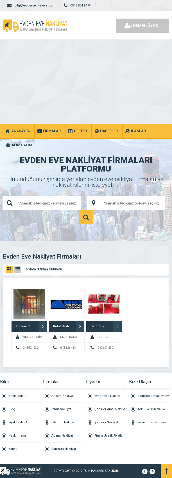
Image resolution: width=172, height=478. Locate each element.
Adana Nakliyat (62, 435)
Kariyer (13, 449)
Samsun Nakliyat (63, 449)
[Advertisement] (86, 81)
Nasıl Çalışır (17, 396)
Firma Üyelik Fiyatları (109, 435)
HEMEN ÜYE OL (143, 26)
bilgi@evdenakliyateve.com (153, 398)
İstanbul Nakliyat (63, 422)
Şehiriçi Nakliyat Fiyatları (106, 425)
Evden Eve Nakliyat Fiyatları (107, 398)
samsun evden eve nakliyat (151, 425)
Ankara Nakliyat (62, 396)
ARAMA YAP (86, 217)
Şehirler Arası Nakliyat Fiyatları (110, 411)
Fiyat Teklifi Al (18, 422)
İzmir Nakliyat (61, 409)
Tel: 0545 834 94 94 (151, 409)
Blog (11, 409)
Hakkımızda (17, 435)
